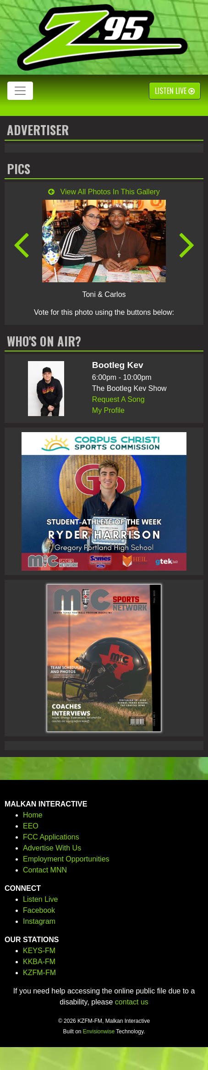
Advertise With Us (52, 848)
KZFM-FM (39, 973)
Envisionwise (99, 1031)
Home (33, 815)
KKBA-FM (39, 962)
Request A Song (118, 399)
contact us (131, 1002)
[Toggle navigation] (20, 91)
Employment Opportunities (66, 859)
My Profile (108, 410)
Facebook (39, 910)
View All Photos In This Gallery (104, 192)
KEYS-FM (39, 951)
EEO (30, 826)
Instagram (39, 921)
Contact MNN (45, 870)
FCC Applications (51, 837)
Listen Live (175, 90)
